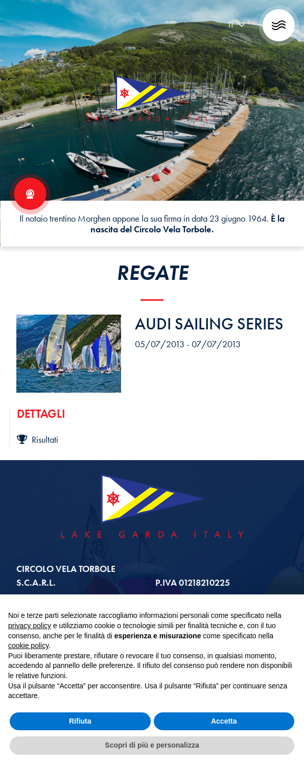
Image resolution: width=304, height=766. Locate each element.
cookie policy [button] (28, 645)
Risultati (37, 439)
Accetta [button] (224, 721)
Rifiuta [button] (80, 721)
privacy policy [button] (29, 625)
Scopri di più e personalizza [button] (152, 745)
